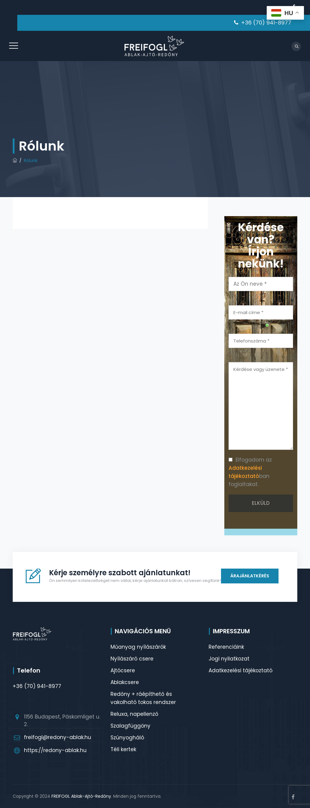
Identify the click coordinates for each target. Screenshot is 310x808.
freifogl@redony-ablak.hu (57, 737)
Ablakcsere (124, 682)
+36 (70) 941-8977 (266, 22)
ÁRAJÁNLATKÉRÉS (249, 576)
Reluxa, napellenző (134, 714)
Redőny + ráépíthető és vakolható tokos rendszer (143, 698)
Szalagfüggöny (130, 725)
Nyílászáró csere (131, 658)
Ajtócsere (122, 670)
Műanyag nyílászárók (138, 647)
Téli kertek (123, 749)
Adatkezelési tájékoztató (240, 670)
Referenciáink (226, 647)
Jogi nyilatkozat (229, 658)
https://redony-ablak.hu (55, 750)
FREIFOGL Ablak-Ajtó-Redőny (81, 796)
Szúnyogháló (127, 737)
